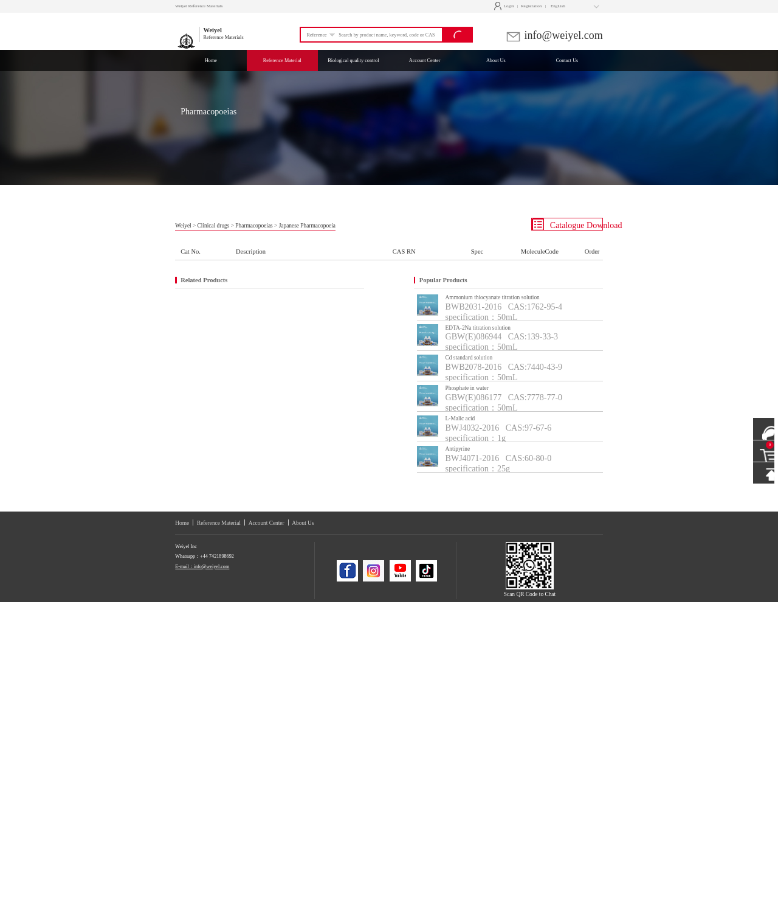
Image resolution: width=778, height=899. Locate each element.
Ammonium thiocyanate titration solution (493, 297)
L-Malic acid (460, 418)
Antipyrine (458, 449)
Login (505, 6)
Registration (531, 6)
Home (182, 523)
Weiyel (183, 226)
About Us (303, 523)
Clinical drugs (214, 226)
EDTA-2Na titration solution (478, 328)
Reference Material (219, 523)
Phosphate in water (467, 388)
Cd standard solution (469, 358)
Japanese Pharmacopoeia (307, 226)
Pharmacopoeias (253, 226)
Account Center (266, 523)
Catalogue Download (567, 224)
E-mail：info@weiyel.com (202, 566)
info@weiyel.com (554, 35)
